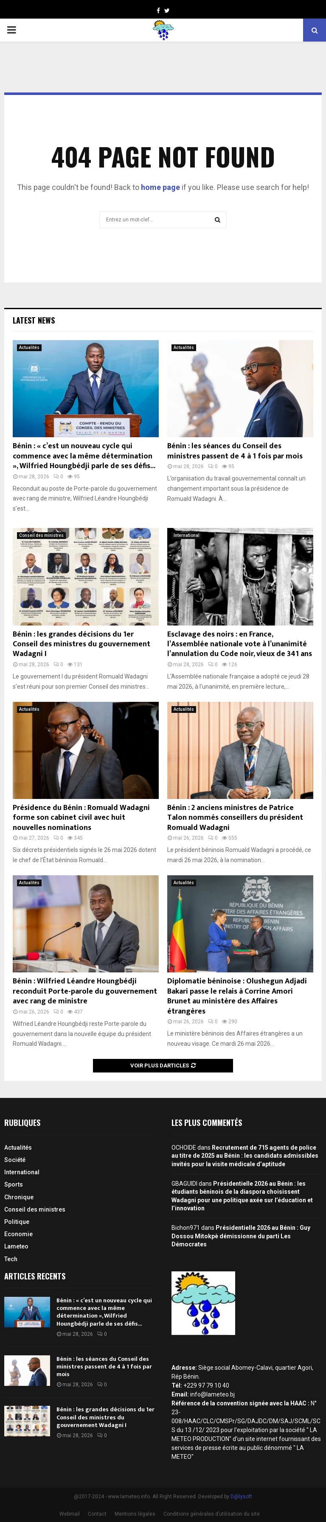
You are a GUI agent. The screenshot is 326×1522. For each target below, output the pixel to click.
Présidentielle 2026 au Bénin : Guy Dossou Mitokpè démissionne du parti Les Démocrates (240, 1236)
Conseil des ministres (41, 535)
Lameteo (16, 1246)
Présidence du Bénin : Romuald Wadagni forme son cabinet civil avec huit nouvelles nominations (81, 817)
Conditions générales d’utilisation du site (211, 1514)
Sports (13, 1184)
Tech (10, 1259)
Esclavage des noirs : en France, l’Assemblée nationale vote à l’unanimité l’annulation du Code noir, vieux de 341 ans (239, 644)
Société (14, 1159)
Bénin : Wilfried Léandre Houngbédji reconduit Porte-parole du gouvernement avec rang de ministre (85, 991)
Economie (18, 1234)
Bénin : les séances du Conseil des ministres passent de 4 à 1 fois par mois (235, 451)
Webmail (69, 1514)
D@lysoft (241, 1497)
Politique (16, 1221)
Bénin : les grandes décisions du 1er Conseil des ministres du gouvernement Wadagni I (81, 644)
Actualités (29, 347)
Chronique (19, 1197)
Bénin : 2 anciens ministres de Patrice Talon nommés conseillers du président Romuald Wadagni (235, 817)
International (187, 535)
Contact (97, 1514)
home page (160, 187)
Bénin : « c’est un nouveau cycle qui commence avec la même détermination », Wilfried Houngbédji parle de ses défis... (84, 456)
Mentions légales (135, 1514)
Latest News (34, 320)
